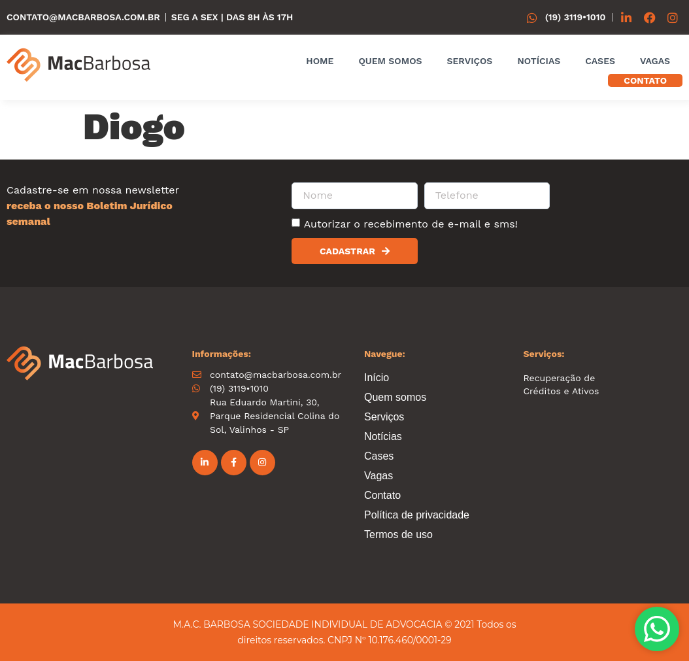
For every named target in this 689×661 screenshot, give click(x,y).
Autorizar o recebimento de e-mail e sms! (411, 224)
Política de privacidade (416, 514)
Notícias (538, 61)
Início (376, 377)
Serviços (469, 61)
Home (319, 61)
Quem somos (390, 61)
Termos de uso (398, 534)
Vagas (655, 61)
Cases (600, 61)
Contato (645, 80)
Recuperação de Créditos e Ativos (561, 384)
